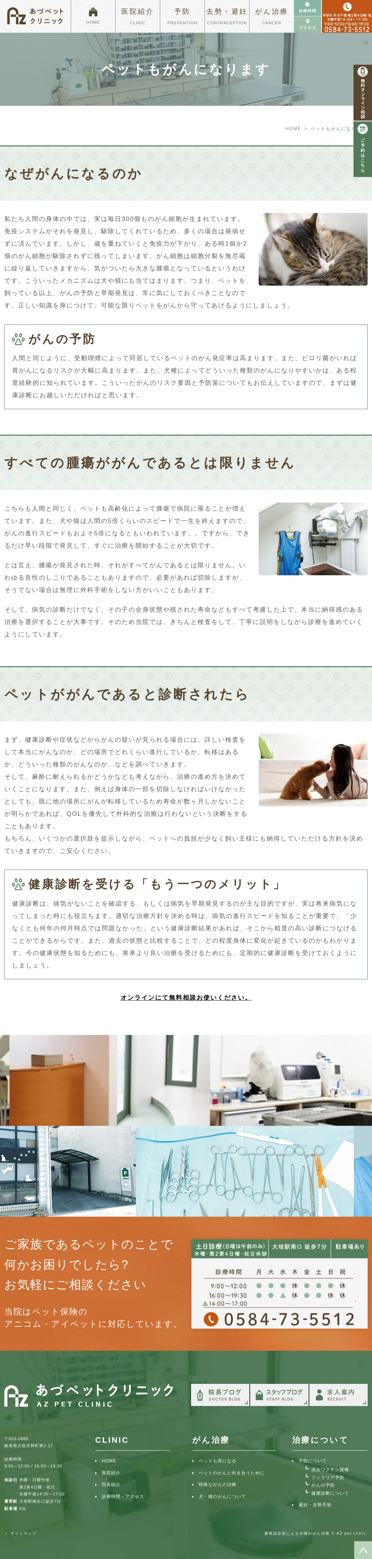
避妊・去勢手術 (315, 1504)
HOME (294, 128)
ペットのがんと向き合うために (232, 1472)
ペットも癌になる (217, 1460)
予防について (313, 1460)
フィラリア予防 (327, 1477)
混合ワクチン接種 (330, 1469)
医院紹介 (111, 1472)
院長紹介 (111, 1484)
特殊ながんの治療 (217, 1484)
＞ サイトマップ (20, 1533)
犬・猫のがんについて (222, 1496)
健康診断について (330, 1493)
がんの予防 (323, 1485)
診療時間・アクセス (123, 1496)
